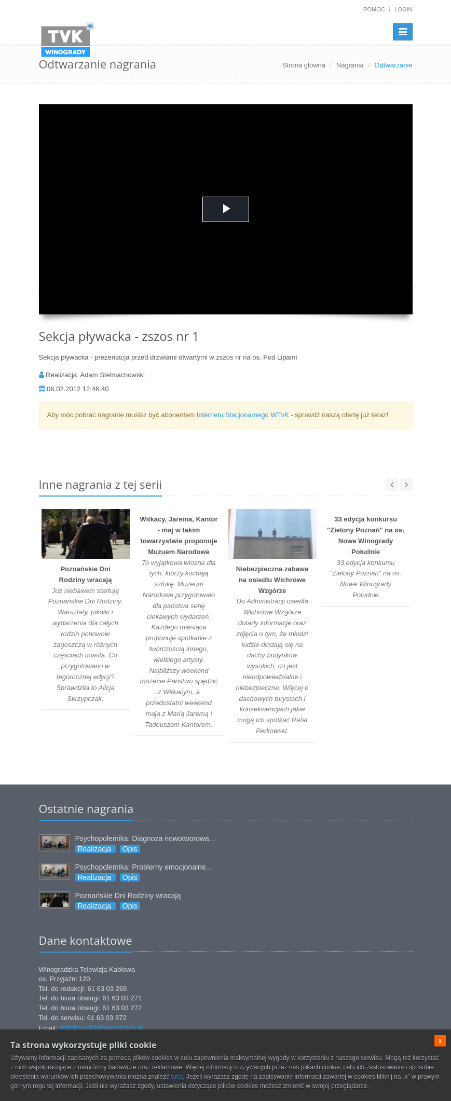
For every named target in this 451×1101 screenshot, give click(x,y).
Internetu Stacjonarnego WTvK (243, 415)
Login (403, 9)
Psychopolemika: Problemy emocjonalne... (143, 867)
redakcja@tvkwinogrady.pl (101, 1028)
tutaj (177, 1076)
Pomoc (374, 9)
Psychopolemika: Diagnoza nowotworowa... (145, 838)
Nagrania (350, 65)
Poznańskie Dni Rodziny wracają (128, 895)
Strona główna (303, 65)
